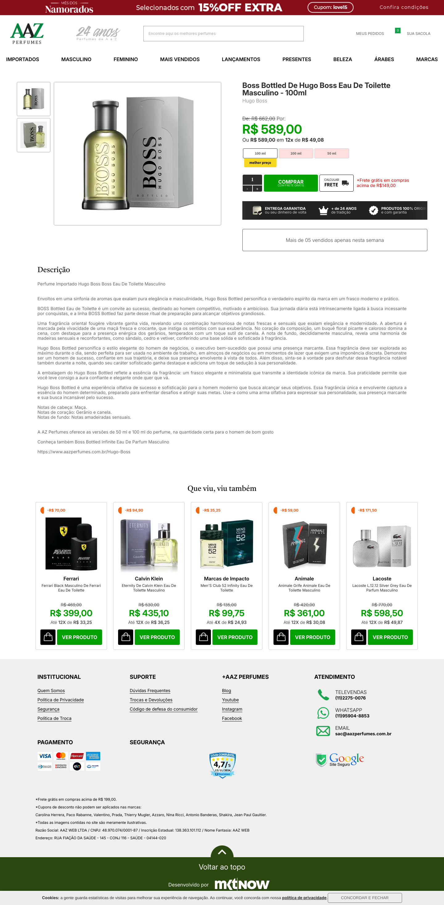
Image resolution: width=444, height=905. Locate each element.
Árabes (384, 59)
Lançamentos (241, 59)
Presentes (296, 59)
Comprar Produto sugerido (48, 637)
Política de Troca (55, 718)
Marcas (427, 59)
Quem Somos (51, 690)
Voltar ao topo (222, 867)
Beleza (342, 59)
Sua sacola (414, 33)
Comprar (291, 183)
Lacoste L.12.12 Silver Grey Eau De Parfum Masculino (382, 587)
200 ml (295, 153)
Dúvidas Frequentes (150, 690)
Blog (226, 690)
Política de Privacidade (61, 700)
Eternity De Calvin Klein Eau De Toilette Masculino (149, 587)
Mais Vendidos (179, 59)
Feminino (125, 59)
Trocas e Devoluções (151, 700)
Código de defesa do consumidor (164, 709)
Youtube (230, 700)
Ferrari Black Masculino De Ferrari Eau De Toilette (71, 587)
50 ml (331, 153)
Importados (22, 59)
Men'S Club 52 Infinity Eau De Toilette (227, 587)
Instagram (232, 709)
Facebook (232, 718)
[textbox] (216, 33)
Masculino (76, 59)
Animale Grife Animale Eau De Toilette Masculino (304, 587)
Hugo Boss (254, 100)
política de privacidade (304, 897)
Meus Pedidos (366, 33)
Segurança (49, 709)
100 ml (260, 153)
